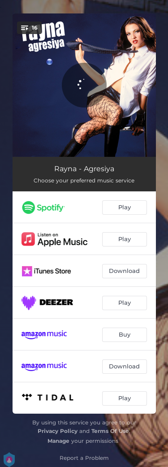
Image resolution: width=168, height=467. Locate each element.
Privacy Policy (58, 431)
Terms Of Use (110, 431)
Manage (58, 440)
